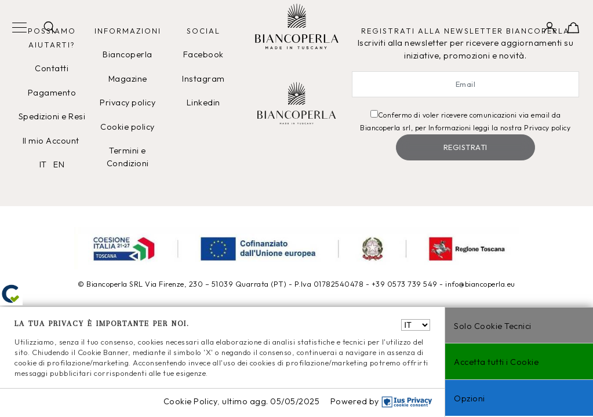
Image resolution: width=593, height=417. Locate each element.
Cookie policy (127, 127)
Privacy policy (127, 102)
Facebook (203, 54)
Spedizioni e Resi (52, 116)
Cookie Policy (190, 401)
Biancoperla (127, 54)
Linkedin (203, 102)
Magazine (127, 79)
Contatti (51, 68)
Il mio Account (52, 141)
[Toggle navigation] (19, 28)
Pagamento (52, 92)
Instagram (203, 79)
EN (58, 164)
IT (43, 164)
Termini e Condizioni (128, 157)
